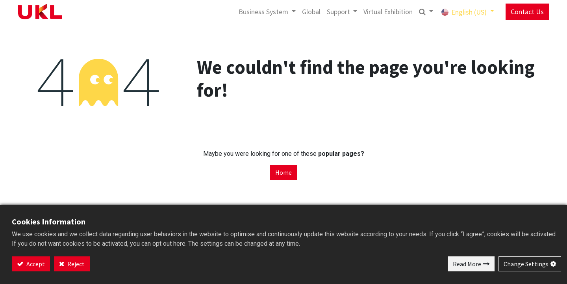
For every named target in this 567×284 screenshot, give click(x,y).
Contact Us (527, 11)
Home (283, 172)
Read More (467, 264)
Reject (75, 264)
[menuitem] (311, 11)
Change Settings (526, 264)
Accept (35, 264)
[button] (426, 11)
